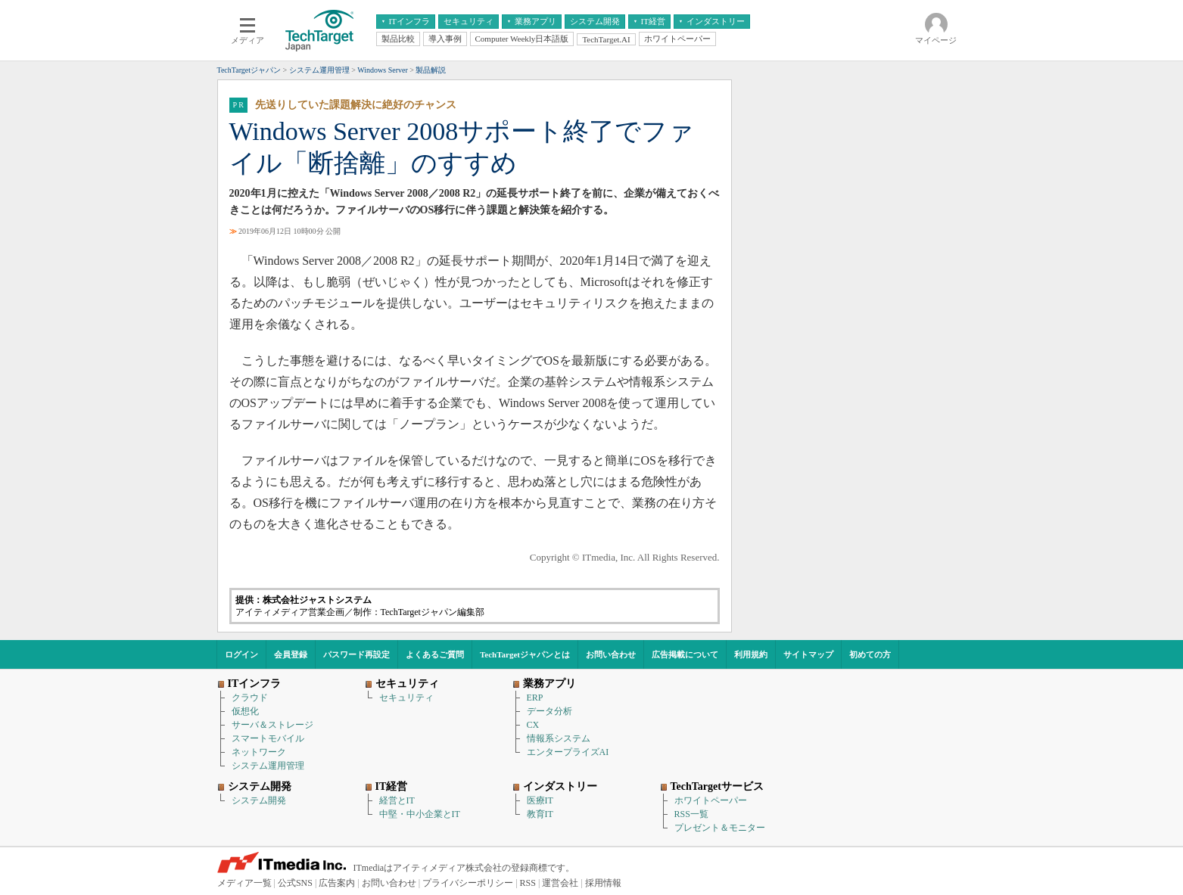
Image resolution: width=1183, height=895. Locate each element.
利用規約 (750, 654)
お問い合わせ (611, 654)
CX (533, 724)
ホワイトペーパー (710, 800)
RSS (528, 883)
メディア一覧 (244, 883)
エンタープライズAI (568, 752)
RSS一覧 (691, 814)
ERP (535, 697)
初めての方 (870, 654)
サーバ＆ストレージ (272, 724)
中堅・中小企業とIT (419, 814)
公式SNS (295, 883)
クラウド (250, 697)
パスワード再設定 (356, 654)
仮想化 (245, 711)
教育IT (540, 814)
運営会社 (560, 883)
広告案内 (337, 883)
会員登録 (290, 654)
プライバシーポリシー (467, 883)
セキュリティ (406, 697)
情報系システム (558, 738)
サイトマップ (808, 654)
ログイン (241, 654)
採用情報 (603, 883)
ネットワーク (259, 752)
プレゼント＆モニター (719, 827)
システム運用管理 (268, 765)
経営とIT (397, 800)
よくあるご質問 (435, 654)
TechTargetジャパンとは (525, 654)
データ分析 (549, 711)
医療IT (540, 800)
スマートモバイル (268, 738)
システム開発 (259, 800)
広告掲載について (685, 654)
